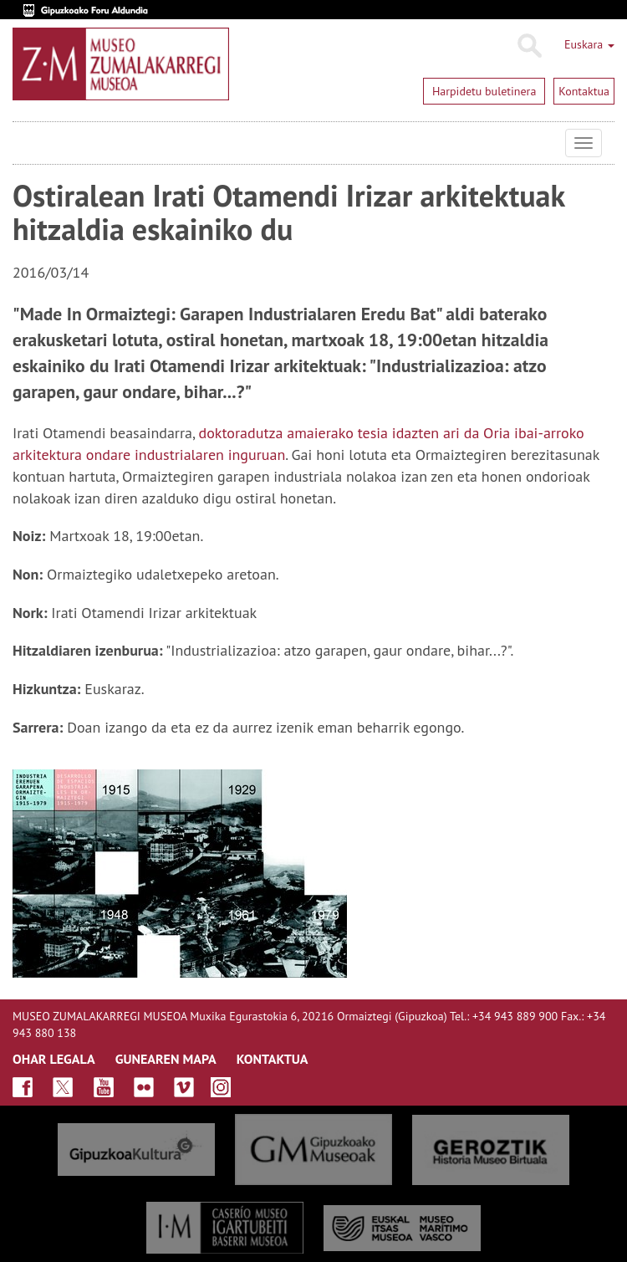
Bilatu (528, 46)
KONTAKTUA (272, 1058)
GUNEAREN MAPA (166, 1058)
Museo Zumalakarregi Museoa (25, 143)
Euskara (589, 44)
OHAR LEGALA (54, 1058)
